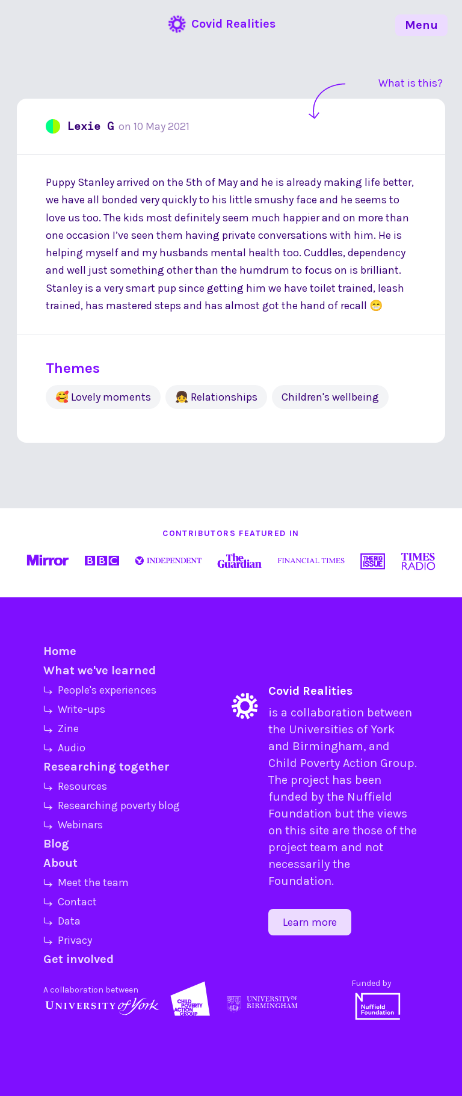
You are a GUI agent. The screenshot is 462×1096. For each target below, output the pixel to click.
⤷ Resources (75, 786)
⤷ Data (62, 921)
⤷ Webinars (73, 824)
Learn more (310, 922)
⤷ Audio (64, 747)
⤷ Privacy (67, 940)
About (60, 863)
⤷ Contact (70, 901)
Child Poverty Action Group (341, 763)
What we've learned (99, 670)
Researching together (106, 767)
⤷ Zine (61, 728)
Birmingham (327, 746)
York (383, 729)
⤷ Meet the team (86, 882)
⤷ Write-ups (74, 709)
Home (59, 651)
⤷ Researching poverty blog (111, 805)
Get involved (78, 959)
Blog (56, 844)
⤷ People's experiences (99, 690)
